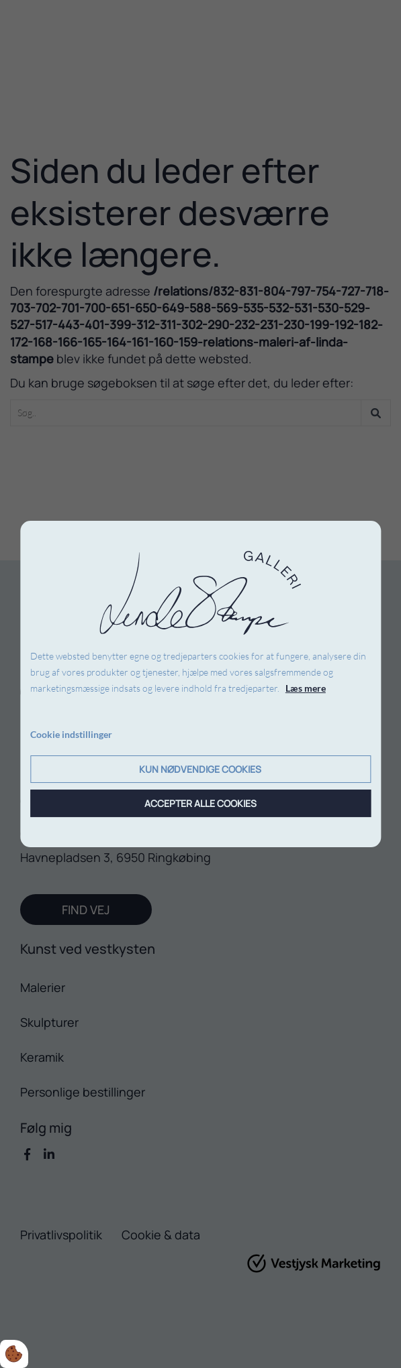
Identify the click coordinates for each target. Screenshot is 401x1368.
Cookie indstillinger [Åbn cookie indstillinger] (71, 734)
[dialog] (200, 684)
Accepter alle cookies (200, 803)
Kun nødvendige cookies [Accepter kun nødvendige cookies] (200, 769)
